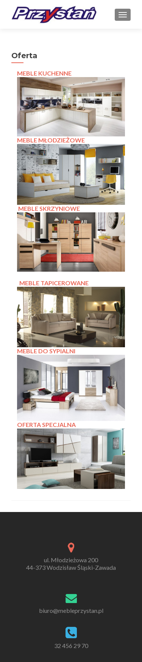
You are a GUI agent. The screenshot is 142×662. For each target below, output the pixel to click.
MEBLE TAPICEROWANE (54, 282)
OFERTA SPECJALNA (46, 424)
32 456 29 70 (71, 645)
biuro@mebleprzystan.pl (71, 610)
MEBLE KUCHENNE (44, 73)
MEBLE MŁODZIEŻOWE (51, 140)
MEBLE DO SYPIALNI (46, 350)
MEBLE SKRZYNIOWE (49, 208)
